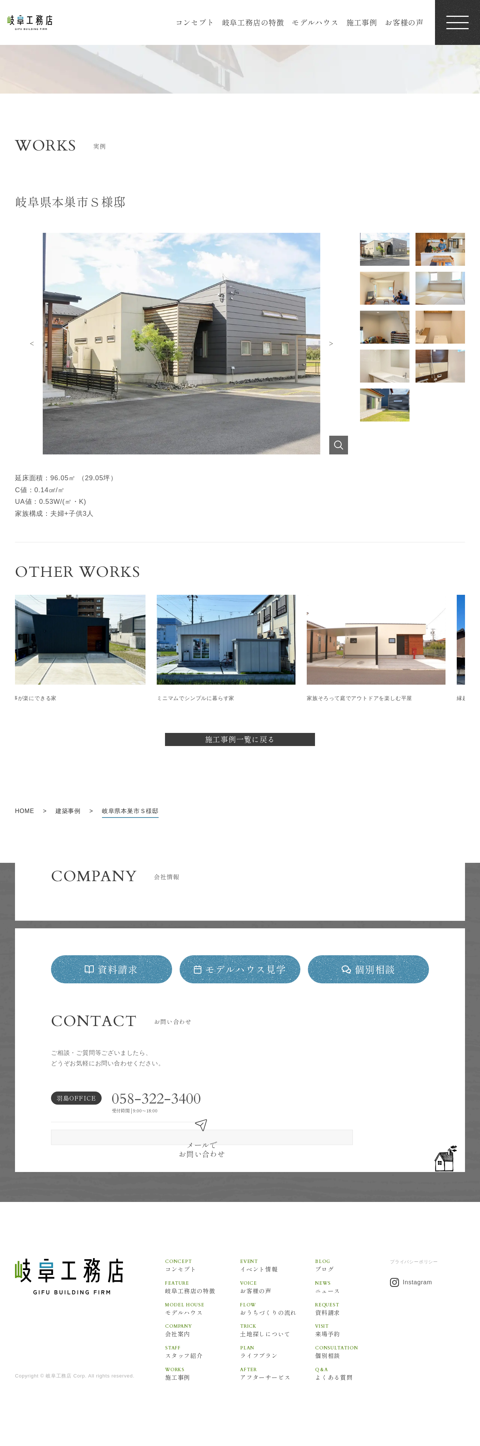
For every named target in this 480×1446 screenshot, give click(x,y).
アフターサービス (277, 1382)
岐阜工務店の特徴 (253, 22)
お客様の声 (404, 22)
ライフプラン (277, 1359)
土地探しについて (277, 1337)
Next (331, 343)
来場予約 (352, 1337)
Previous (31, 343)
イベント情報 (277, 1270)
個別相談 (352, 1359)
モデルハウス (315, 22)
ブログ (352, 1270)
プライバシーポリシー (414, 1266)
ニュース (352, 1292)
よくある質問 (352, 1382)
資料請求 (352, 1315)
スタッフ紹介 (202, 1359)
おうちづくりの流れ (277, 1315)
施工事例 (361, 22)
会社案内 (202, 1337)
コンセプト (195, 22)
